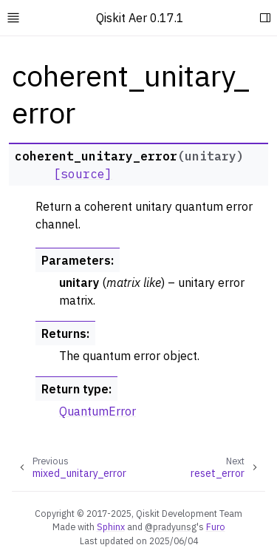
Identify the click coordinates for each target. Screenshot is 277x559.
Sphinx (111, 526)
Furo (215, 526)
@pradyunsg (170, 526)
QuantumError (97, 411)
